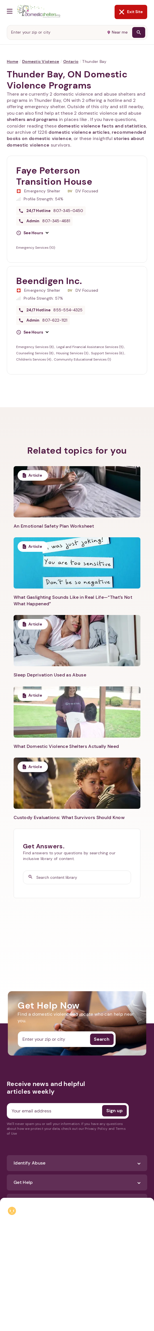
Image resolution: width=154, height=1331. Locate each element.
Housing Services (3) (72, 353)
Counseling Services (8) (35, 353)
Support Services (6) (108, 353)
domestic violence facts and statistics (102, 126)
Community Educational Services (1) (82, 359)
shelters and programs (32, 119)
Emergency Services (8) (35, 347)
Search (101, 1039)
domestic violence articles (78, 132)
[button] (32, 233)
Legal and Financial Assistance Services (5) (90, 347)
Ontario (71, 61)
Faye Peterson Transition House (54, 176)
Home (12, 61)
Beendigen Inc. (49, 281)
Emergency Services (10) (35, 247)
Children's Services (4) (34, 359)
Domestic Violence (40, 61)
